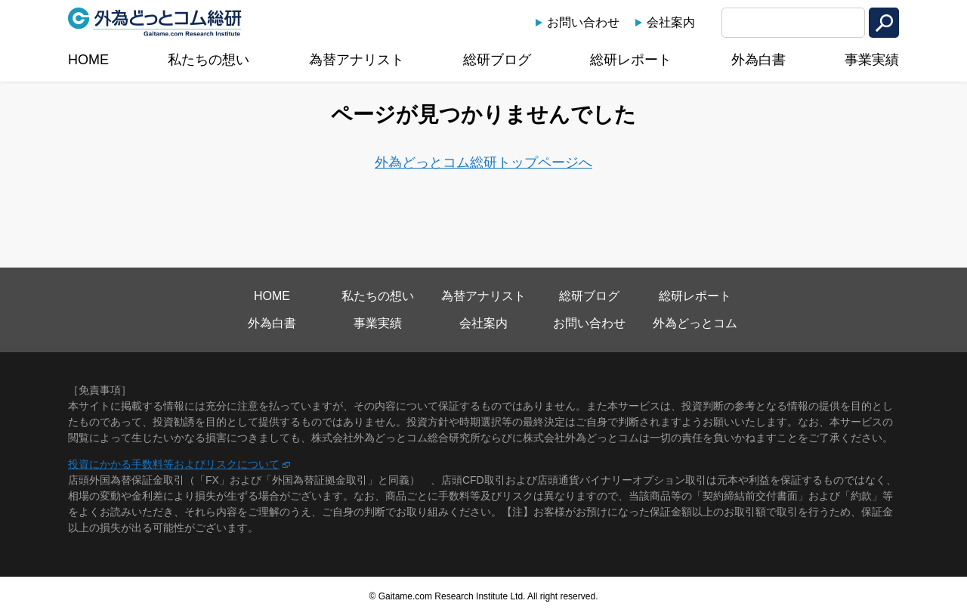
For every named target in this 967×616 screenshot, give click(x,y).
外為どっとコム (695, 323)
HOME (88, 59)
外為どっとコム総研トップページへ (483, 162)
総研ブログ (497, 59)
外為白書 (758, 59)
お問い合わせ (583, 22)
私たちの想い (208, 59)
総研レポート (631, 59)
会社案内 (671, 22)
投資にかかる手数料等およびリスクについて (174, 464)
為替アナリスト (356, 59)
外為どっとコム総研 (155, 22)
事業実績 (872, 59)
